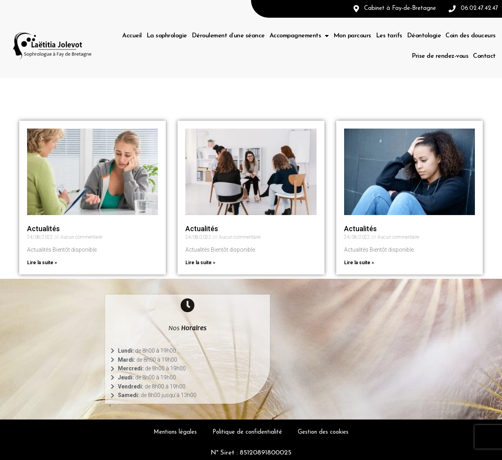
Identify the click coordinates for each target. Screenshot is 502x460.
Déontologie (424, 36)
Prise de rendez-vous (440, 56)
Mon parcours (352, 36)
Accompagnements (299, 36)
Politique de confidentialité (247, 432)
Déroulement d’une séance (228, 36)
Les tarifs (389, 36)
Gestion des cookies (323, 432)
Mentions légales (175, 432)
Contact (484, 56)
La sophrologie (167, 36)
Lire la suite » (42, 262)
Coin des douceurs (470, 36)
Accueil (132, 36)
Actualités (43, 228)
